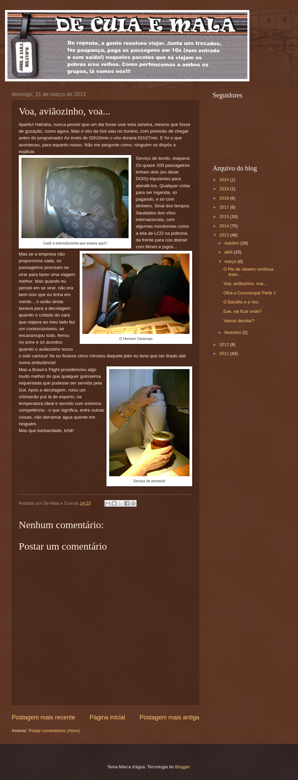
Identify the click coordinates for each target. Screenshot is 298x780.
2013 (224, 234)
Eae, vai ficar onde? (242, 311)
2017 (224, 207)
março (230, 261)
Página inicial (107, 717)
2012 (224, 344)
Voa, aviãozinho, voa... (245, 283)
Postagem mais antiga (169, 717)
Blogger (182, 766)
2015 (224, 216)
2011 (224, 353)
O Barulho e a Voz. (241, 301)
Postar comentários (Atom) (54, 730)
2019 (224, 188)
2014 (224, 225)
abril (229, 252)
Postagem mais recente (43, 717)
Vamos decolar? (238, 320)
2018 (224, 198)
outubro (232, 242)
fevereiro (233, 332)
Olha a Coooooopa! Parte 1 (249, 292)
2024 (224, 179)
